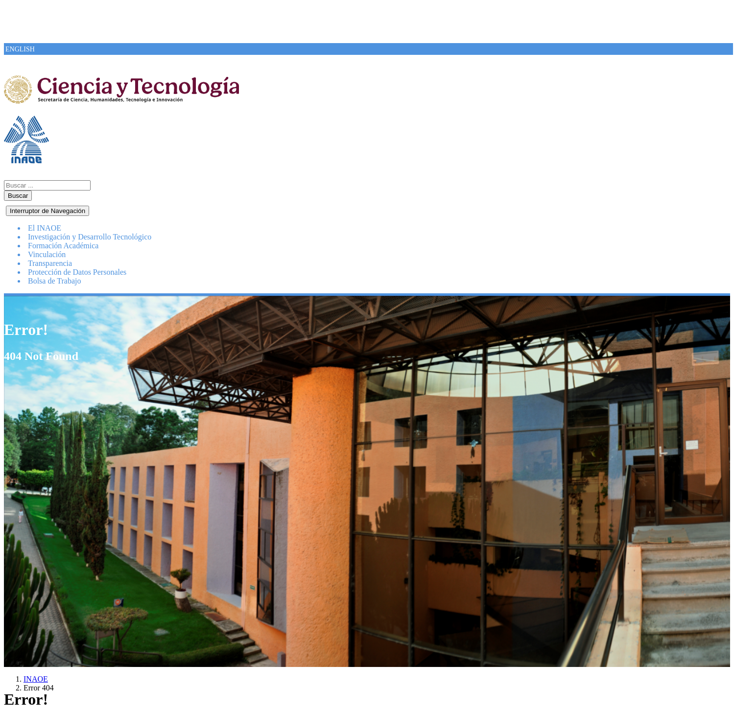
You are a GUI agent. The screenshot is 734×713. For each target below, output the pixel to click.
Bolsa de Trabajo (54, 281)
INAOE (36, 679)
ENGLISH (20, 49)
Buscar (18, 195)
